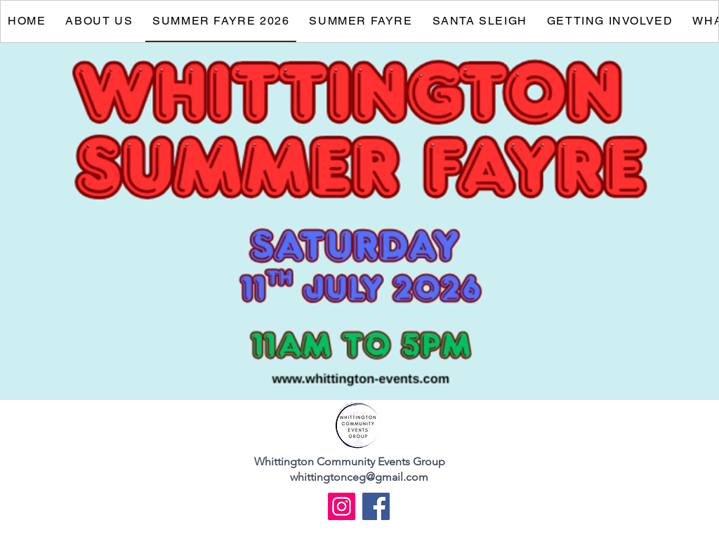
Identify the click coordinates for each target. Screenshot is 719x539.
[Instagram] (341, 506)
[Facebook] (376, 506)
